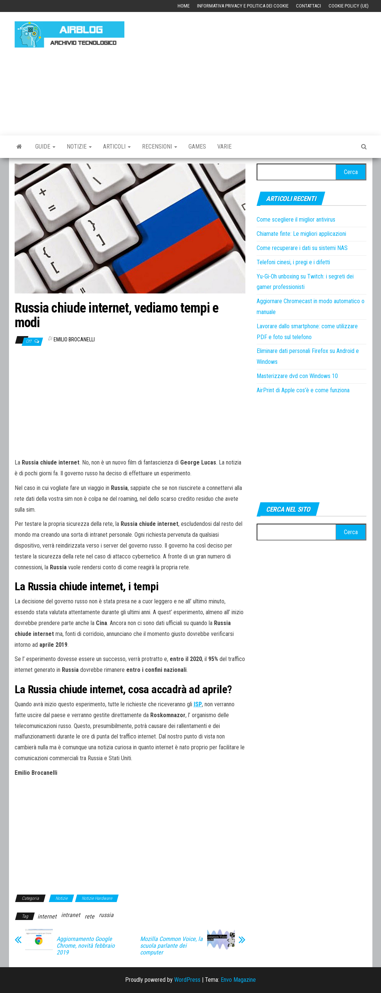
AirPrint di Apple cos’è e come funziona (303, 390)
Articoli (117, 146)
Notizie (79, 146)
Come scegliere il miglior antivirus (296, 219)
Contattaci (308, 6)
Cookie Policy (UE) (349, 6)
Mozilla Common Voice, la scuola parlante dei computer (171, 946)
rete (89, 916)
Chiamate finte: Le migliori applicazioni (301, 233)
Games (197, 146)
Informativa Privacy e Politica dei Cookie (242, 6)
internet (47, 916)
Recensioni (159, 146)
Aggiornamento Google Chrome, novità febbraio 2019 (86, 946)
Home (184, 6)
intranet (70, 915)
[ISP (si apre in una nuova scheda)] (198, 704)
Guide (45, 146)
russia (106, 915)
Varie (224, 146)
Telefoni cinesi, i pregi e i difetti (293, 262)
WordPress (187, 979)
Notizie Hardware (97, 898)
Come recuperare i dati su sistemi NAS (302, 248)
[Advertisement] (258, 70)
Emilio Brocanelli (74, 339)
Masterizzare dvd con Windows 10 (297, 376)
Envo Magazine (238, 979)
